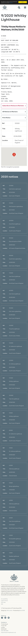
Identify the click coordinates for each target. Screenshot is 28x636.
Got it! (23, 2)
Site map (3, 602)
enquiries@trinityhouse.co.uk (8, 632)
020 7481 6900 (4, 630)
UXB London (9, 610)
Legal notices (4, 600)
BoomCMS (22, 610)
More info (11, 2)
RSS (2, 604)
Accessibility (4, 598)
